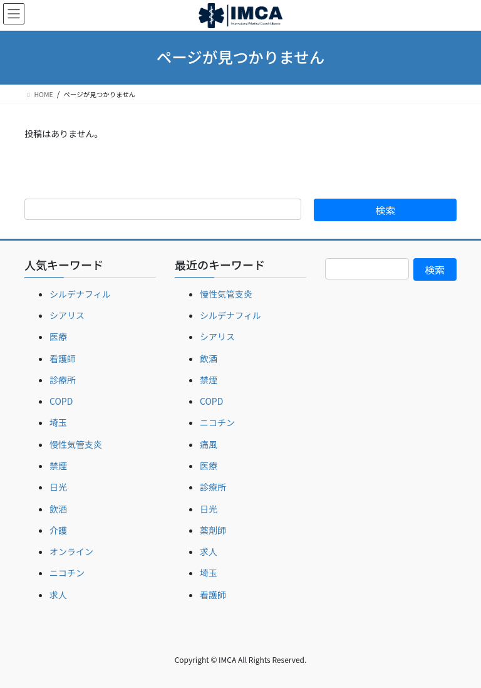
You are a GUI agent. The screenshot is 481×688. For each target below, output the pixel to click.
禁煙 (58, 465)
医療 (58, 336)
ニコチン (67, 572)
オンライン (71, 551)
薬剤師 (213, 530)
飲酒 (58, 509)
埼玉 (58, 422)
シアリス (67, 315)
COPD (61, 401)
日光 (58, 487)
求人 (58, 594)
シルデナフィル (80, 294)
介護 (58, 530)
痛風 (208, 444)
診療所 (62, 379)
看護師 (62, 358)
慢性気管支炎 (75, 444)
